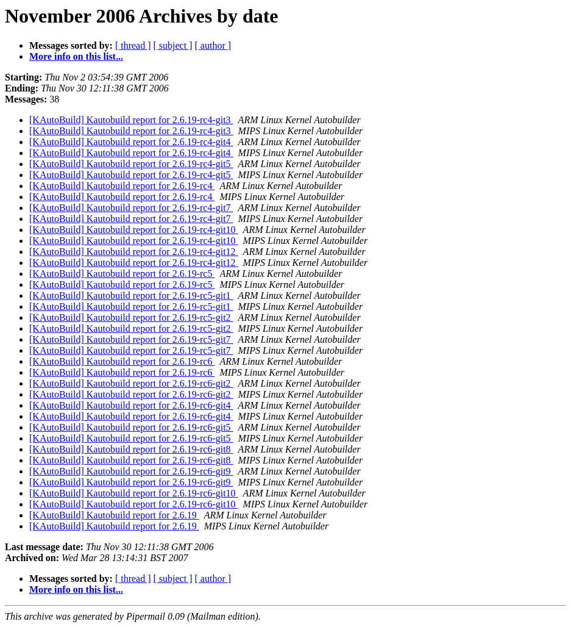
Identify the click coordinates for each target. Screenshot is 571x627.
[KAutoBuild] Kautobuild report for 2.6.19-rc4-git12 (133, 251)
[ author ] (213, 45)
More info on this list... (76, 56)
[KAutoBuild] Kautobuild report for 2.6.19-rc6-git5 (131, 427)
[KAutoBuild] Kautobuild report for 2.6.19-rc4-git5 (131, 164)
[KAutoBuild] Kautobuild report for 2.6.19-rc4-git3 (131, 120)
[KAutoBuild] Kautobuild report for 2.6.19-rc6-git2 (131, 383)
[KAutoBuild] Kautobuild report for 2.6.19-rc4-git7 (131, 207)
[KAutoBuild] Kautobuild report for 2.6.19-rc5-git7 (131, 339)
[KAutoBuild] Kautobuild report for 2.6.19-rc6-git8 (131, 449)
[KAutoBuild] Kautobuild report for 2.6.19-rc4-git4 (131, 142)
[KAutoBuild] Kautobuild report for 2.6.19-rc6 (122, 361)
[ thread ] (133, 45)
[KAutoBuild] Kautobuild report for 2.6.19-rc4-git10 (133, 229)
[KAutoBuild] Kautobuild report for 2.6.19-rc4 (122, 186)
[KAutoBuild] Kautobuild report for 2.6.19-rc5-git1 (131, 295)
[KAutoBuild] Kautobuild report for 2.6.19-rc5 (122, 273)
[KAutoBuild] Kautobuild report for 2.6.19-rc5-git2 (131, 317)
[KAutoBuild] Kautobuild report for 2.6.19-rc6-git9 (131, 471)
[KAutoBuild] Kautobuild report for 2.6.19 (114, 515)
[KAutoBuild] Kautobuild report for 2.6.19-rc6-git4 (131, 405)
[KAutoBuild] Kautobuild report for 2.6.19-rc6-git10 (133, 493)
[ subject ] (173, 45)
